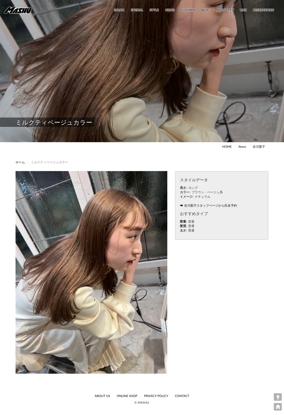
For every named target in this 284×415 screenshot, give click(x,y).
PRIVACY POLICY (156, 396)
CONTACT (182, 396)
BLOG (205, 10)
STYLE (154, 10)
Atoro (242, 146)
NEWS (169, 10)
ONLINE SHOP (127, 396)
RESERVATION (263, 10)
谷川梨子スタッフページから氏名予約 (208, 205)
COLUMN (188, 10)
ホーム (20, 162)
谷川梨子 (259, 146)
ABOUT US (102, 396)
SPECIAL (137, 10)
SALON (119, 10)
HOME (227, 146)
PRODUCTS (225, 10)
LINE (243, 10)
